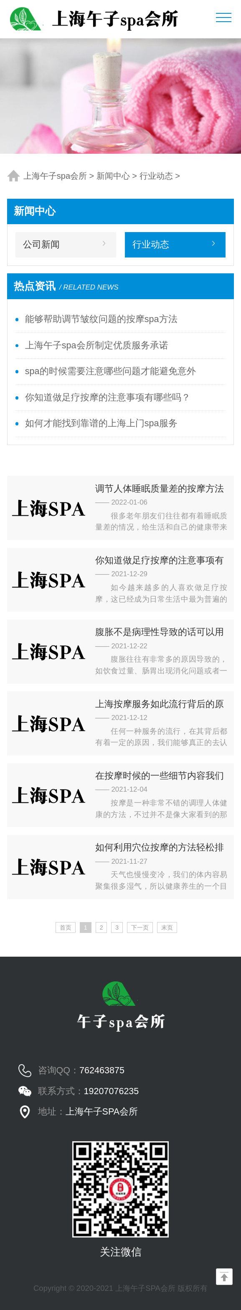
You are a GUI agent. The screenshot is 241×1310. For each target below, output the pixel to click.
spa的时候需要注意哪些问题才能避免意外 (110, 371)
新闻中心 (113, 175)
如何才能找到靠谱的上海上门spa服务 (101, 423)
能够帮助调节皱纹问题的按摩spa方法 (101, 319)
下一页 (140, 927)
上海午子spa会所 (55, 175)
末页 (167, 927)
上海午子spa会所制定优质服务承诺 (96, 345)
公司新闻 (41, 245)
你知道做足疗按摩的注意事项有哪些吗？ (107, 397)
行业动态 (156, 175)
